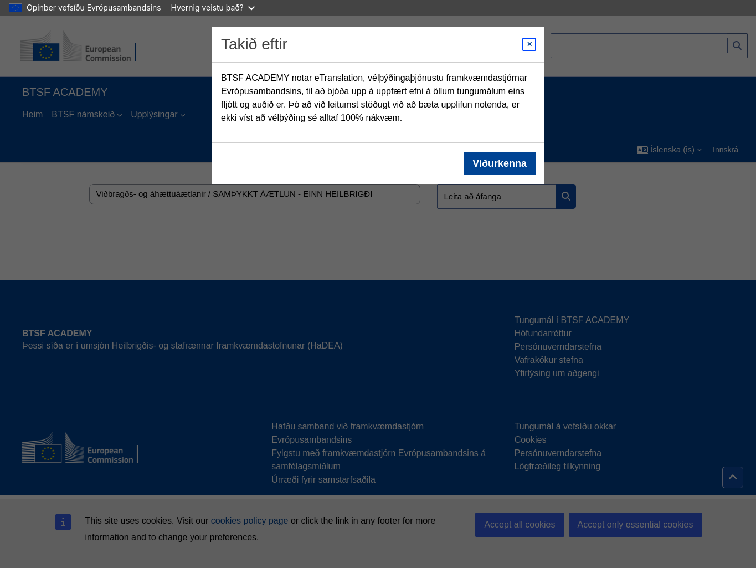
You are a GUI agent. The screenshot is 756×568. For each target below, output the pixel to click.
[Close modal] (529, 44)
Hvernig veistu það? (213, 7)
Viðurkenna (499, 163)
